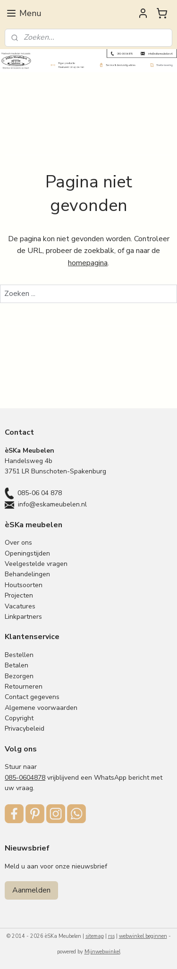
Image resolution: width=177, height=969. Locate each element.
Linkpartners (23, 616)
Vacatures (20, 606)
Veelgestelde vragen (36, 563)
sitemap (94, 936)
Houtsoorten (23, 585)
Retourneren (23, 686)
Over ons (18, 542)
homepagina (88, 263)
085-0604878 (25, 777)
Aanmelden (31, 890)
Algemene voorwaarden (41, 707)
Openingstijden (27, 553)
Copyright (19, 718)
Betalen (16, 665)
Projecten (19, 595)
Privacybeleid (24, 728)
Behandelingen (27, 574)
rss (111, 936)
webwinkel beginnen (143, 936)
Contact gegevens (32, 696)
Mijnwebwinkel (102, 951)
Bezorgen (19, 676)
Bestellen (19, 654)
